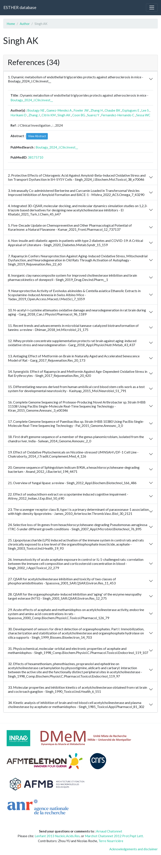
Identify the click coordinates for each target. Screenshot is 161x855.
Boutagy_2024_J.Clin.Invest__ (32, 100)
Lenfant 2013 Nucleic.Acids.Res (57, 836)
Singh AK (63, 115)
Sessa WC (143, 115)
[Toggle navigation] (152, 7)
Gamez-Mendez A (59, 110)
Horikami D (19, 115)
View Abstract (37, 136)
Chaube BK (112, 110)
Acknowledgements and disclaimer (133, 849)
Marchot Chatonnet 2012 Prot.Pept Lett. (114, 836)
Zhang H (96, 110)
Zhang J (34, 115)
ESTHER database (19, 7)
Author (25, 24)
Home (11, 24)
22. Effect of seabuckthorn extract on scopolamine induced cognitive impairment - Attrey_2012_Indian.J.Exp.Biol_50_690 (68, 496)
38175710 (35, 157)
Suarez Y (93, 115)
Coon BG (78, 115)
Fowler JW (81, 110)
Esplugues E (130, 110)
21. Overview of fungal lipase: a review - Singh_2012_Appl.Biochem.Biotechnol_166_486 (72, 483)
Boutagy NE (36, 110)
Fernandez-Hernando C (117, 115)
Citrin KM (49, 115)
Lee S (145, 110)
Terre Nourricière (110, 841)
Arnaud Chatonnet (109, 831)
